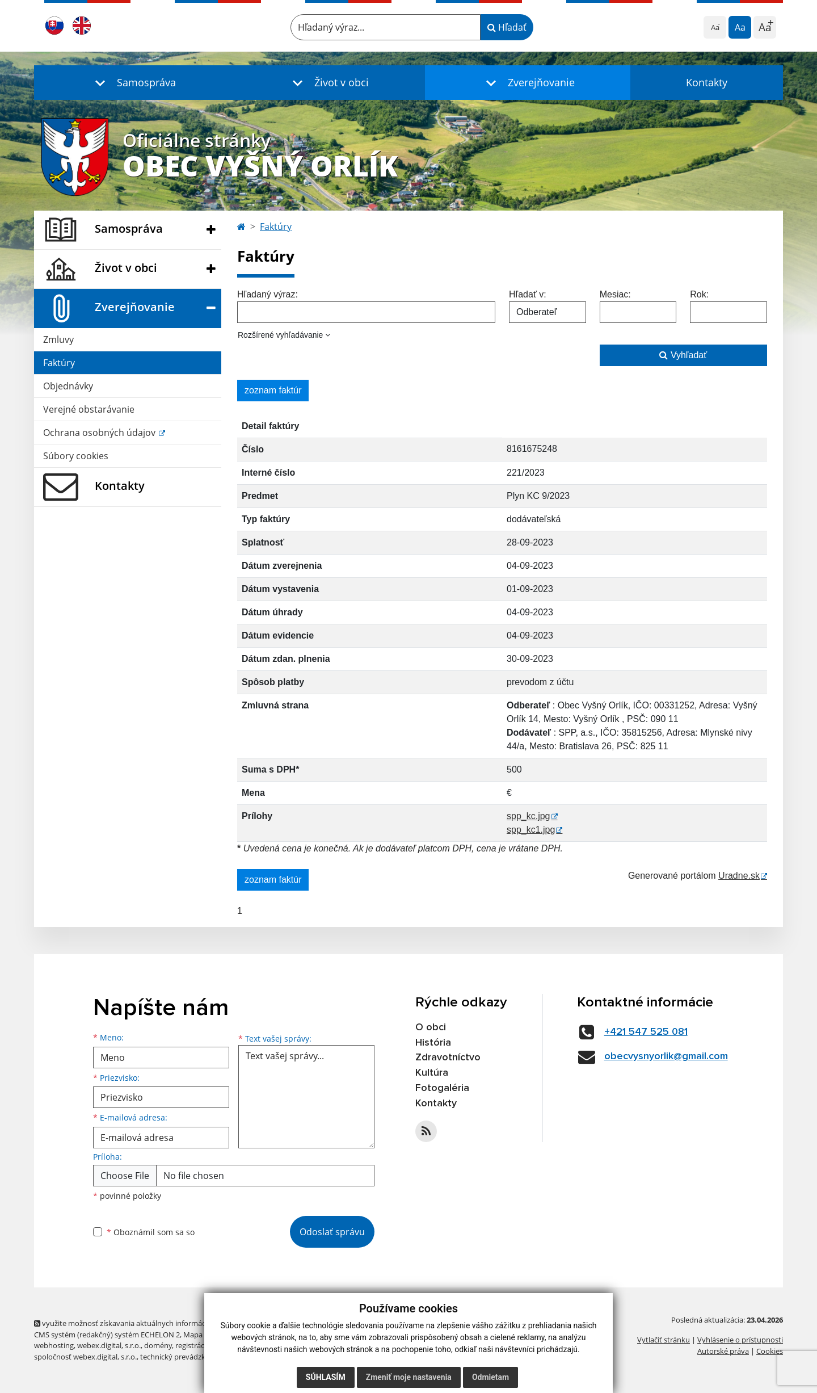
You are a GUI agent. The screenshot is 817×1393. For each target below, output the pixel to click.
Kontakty (706, 82)
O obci (430, 1027)
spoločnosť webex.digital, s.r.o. (85, 1357)
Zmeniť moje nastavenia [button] (409, 1377)
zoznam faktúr (273, 390)
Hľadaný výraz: (267, 294)
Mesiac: (615, 294)
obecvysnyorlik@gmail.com (666, 1056)
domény (158, 1345)
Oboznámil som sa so (151, 1232)
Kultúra (431, 1073)
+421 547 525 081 (646, 1032)
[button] (132, 82)
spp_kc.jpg (528, 816)
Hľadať (507, 27)
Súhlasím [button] (326, 1377)
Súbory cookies (75, 456)
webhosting (54, 1345)
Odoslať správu (332, 1232)
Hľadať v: (527, 294)
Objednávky (68, 386)
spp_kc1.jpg (531, 829)
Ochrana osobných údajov (100, 432)
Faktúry (59, 362)
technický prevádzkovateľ (183, 1357)
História (433, 1043)
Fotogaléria (442, 1088)
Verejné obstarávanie (88, 409)
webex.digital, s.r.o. (109, 1345)
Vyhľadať (683, 355)
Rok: (699, 294)
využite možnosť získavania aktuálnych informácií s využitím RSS (146, 1323)
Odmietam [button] (490, 1377)
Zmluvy (58, 339)
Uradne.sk (739, 875)
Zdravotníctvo (448, 1057)
